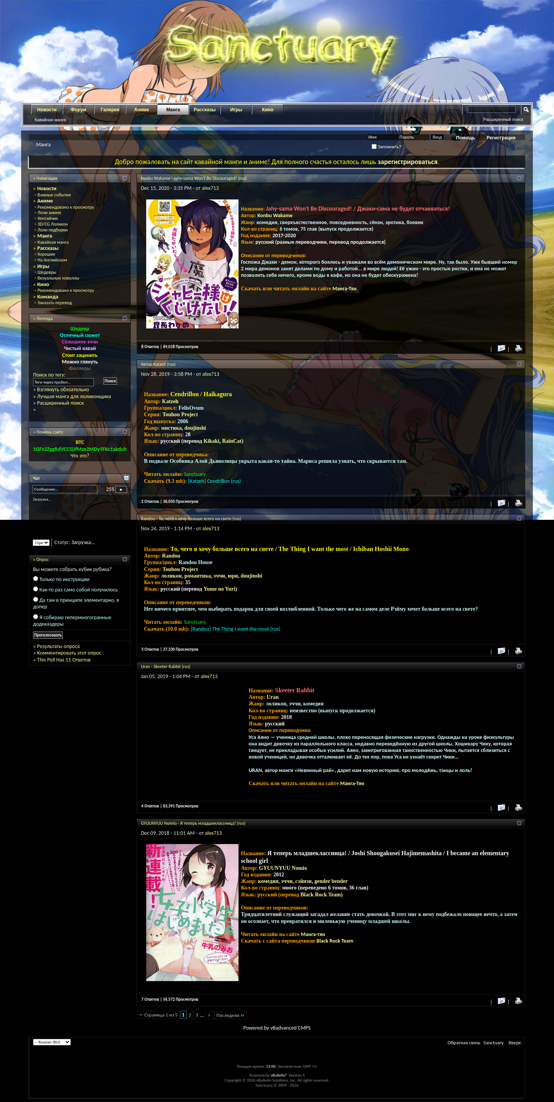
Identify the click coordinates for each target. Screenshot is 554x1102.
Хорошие (46, 254)
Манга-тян (313, 934)
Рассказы (205, 109)
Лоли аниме (49, 212)
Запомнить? (387, 146)
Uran (273, 697)
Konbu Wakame (275, 215)
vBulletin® (279, 1075)
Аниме (141, 109)
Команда (47, 296)
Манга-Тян (344, 288)
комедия (268, 881)
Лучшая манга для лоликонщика (74, 396)
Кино (267, 109)
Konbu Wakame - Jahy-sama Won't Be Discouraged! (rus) (194, 178)
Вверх (515, 1042)
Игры (236, 109)
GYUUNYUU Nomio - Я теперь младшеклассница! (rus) (193, 823)
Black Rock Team (320, 895)
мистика (171, 428)
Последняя (230, 1015)
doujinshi (195, 428)
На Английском (52, 260)
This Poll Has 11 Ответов (63, 660)
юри (233, 576)
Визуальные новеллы (58, 278)
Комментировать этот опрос (69, 653)
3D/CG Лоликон (52, 224)
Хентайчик (47, 218)
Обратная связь (463, 1042)
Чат (37, 478)
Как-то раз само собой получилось (78, 589)
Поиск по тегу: (49, 375)
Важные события (53, 195)
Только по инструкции (64, 579)
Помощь (465, 138)
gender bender (330, 881)
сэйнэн (303, 881)
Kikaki (211, 441)
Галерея (110, 109)
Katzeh (170, 401)
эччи (219, 576)
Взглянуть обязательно (63, 389)
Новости (47, 109)
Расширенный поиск (503, 119)
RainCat (232, 441)
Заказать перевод (54, 302)
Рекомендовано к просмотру (65, 207)
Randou (171, 556)
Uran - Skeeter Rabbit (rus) (165, 666)
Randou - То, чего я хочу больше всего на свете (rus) (191, 518)
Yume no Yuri (219, 589)
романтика (197, 576)
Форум (78, 109)
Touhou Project (180, 414)
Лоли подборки (52, 230)
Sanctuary (494, 1042)
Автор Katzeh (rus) (158, 364)
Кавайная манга (50, 119)
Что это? (79, 455)
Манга (173, 109)
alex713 (210, 188)
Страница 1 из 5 (161, 1015)
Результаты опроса (58, 646)
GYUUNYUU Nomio (283, 868)
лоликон (171, 576)
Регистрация (501, 138)
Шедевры (46, 272)
